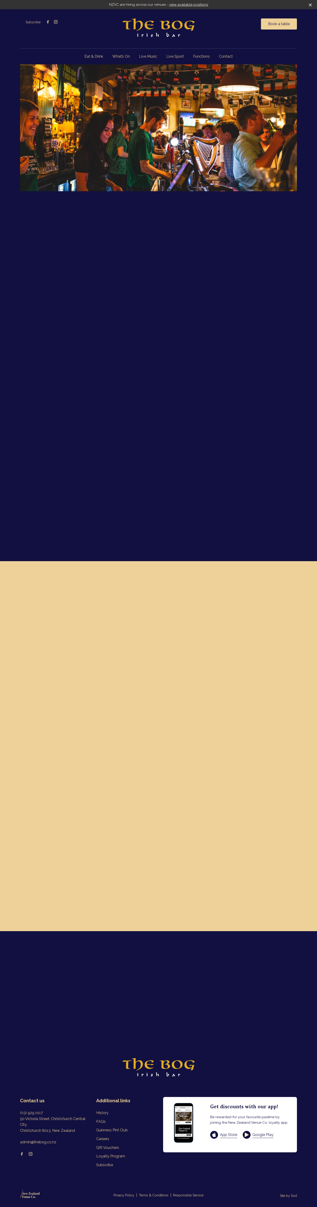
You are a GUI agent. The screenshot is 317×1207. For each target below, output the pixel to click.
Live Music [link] (148, 56)
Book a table (279, 24)
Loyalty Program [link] (110, 1156)
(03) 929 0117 (31, 1113)
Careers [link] (102, 1139)
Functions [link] (201, 56)
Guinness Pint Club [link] (112, 1130)
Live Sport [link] (175, 56)
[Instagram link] (55, 21)
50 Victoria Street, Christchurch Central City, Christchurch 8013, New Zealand (52, 1125)
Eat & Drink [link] (93, 56)
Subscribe (33, 22)
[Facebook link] (47, 21)
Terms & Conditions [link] (153, 1195)
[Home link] (158, 27)
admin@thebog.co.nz (38, 1142)
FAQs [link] (101, 1121)
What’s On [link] (121, 56)
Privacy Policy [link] (124, 1195)
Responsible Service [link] (188, 1195)
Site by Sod (288, 1196)
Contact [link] (226, 56)
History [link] (102, 1113)
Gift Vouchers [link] (107, 1147)
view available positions (188, 5)
